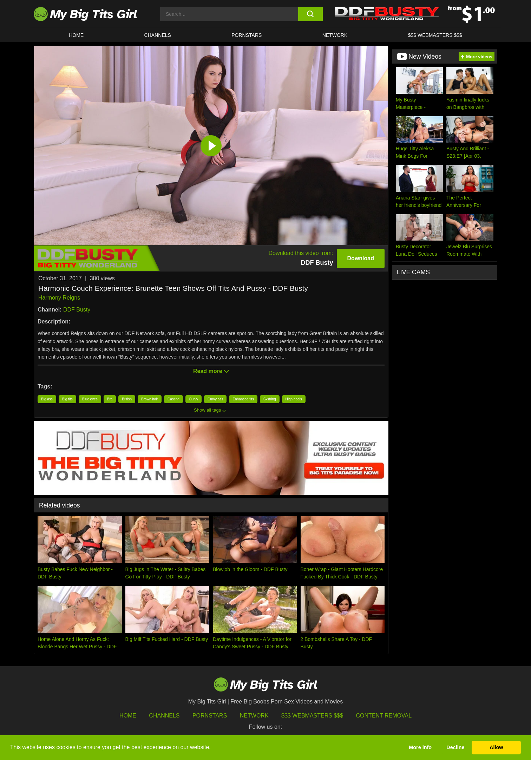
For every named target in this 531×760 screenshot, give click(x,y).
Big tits (67, 399)
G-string (269, 399)
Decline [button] (455, 747)
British (127, 399)
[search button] (310, 14)
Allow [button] (496, 747)
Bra (110, 399)
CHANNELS (157, 35)
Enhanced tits (243, 399)
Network (335, 35)
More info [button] (420, 747)
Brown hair (149, 399)
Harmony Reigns (59, 298)
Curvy (193, 399)
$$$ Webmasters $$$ (312, 716)
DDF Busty (76, 310)
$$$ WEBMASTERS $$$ (435, 35)
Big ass (47, 399)
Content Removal (384, 716)
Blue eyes (90, 399)
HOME (76, 35)
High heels (294, 399)
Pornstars (246, 35)
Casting (173, 399)
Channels (164, 716)
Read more (211, 371)
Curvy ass (215, 399)
